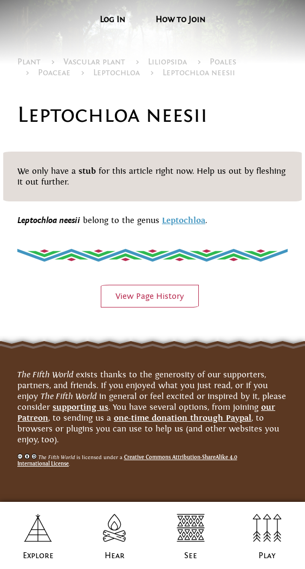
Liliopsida (167, 62)
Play (267, 555)
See (190, 555)
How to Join (180, 19)
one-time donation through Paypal (182, 417)
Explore (38, 555)
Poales (223, 62)
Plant (29, 62)
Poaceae (54, 72)
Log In (112, 19)
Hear (115, 555)
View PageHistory (149, 296)
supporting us (80, 406)
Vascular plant (94, 62)
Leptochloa (116, 72)
